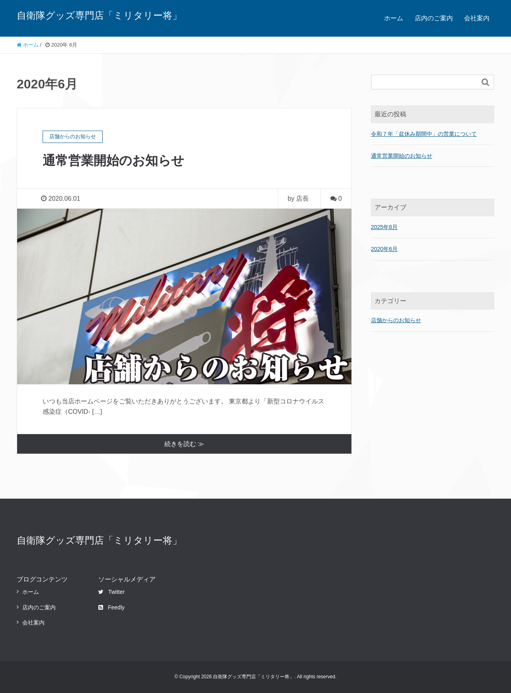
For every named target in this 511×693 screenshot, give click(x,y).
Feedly (111, 607)
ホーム (393, 18)
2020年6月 (384, 249)
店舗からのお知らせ (396, 320)
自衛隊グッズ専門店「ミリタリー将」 (99, 15)
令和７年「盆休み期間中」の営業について (424, 134)
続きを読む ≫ (184, 443)
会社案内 (477, 18)
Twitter (111, 592)
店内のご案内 (434, 18)
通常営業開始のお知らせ (113, 160)
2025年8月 (384, 227)
